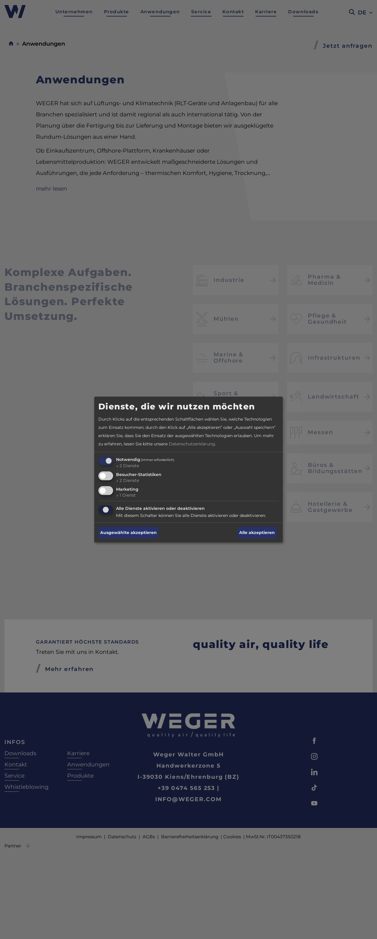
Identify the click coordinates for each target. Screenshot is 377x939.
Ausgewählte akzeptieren (128, 532)
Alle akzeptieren (257, 532)
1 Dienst (126, 494)
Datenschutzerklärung (192, 444)
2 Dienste (127, 465)
